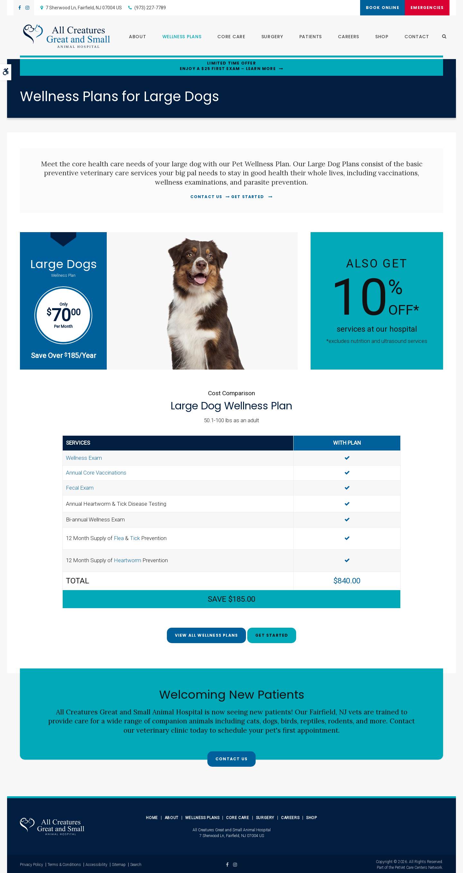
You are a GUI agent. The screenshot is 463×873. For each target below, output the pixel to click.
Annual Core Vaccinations (96, 472)
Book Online (375, 7)
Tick (135, 537)
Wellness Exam (84, 457)
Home (152, 816)
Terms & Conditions (64, 863)
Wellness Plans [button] (178, 37)
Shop (378, 37)
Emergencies (424, 7)
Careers (345, 37)
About (171, 816)
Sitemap (119, 863)
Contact (413, 37)
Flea (119, 537)
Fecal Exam (80, 487)
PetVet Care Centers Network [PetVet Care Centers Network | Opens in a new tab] (418, 866)
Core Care (237, 816)
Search (135, 863)
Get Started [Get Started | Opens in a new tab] (248, 196)
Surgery (269, 37)
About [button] (134, 37)
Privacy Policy (31, 863)
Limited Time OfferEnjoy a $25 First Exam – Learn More (228, 66)
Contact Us (206, 196)
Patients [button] (307, 37)
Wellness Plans (202, 816)
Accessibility (96, 863)
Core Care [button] (228, 37)
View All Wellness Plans (206, 634)
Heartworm (127, 559)
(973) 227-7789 (150, 7)
